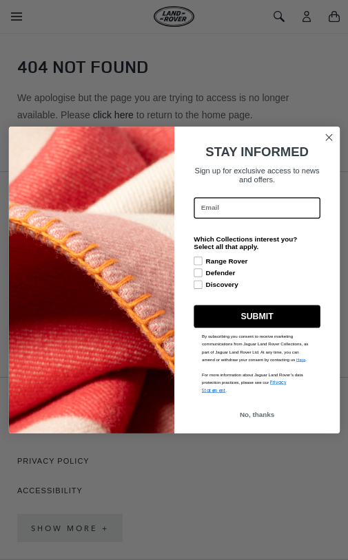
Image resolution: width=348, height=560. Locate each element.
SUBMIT (256, 316)
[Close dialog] (328, 137)
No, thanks (256, 414)
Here (300, 359)
